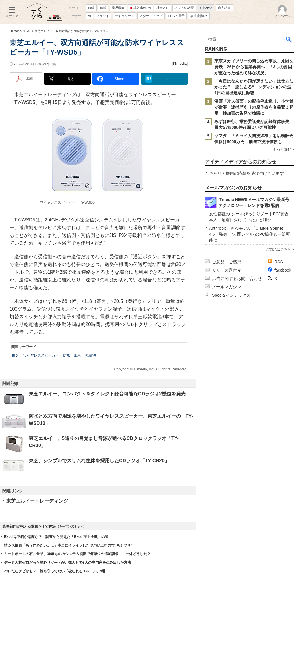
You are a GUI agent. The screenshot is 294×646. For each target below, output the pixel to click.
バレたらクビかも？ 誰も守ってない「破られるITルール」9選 (54, 571)
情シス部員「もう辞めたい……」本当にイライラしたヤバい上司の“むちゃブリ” (68, 545)
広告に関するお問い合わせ (237, 278)
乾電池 (90, 355)
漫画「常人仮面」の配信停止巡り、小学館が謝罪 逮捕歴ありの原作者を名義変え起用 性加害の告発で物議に (253, 107)
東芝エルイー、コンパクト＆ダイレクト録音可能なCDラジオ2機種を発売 (107, 393)
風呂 (77, 355)
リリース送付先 (226, 270)
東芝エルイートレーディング (37, 501)
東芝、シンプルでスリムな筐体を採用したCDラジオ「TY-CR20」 (99, 460)
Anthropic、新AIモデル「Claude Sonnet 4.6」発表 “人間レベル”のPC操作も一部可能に (249, 234)
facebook (282, 270)
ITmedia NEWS (21, 31)
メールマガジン (226, 286)
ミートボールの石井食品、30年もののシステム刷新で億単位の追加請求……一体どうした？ (77, 554)
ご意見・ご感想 (226, 261)
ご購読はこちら (278, 249)
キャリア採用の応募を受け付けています (246, 173)
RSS (278, 261)
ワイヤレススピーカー (41, 355)
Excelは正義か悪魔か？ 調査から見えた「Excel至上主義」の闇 (56, 537)
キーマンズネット (71, 526)
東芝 (15, 355)
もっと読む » (283, 149)
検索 (288, 39)
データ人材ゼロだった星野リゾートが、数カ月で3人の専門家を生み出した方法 (67, 562)
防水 (66, 355)
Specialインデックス (231, 295)
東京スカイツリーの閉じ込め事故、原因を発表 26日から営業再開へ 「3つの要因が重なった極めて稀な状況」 (253, 66)
